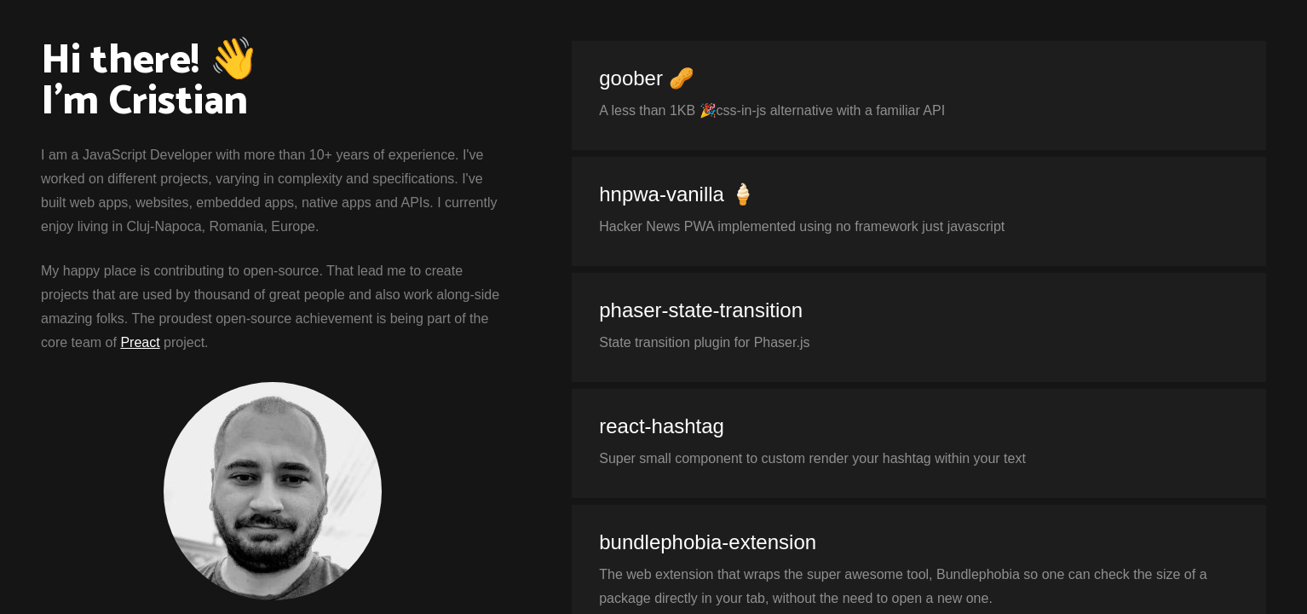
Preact (139, 342)
